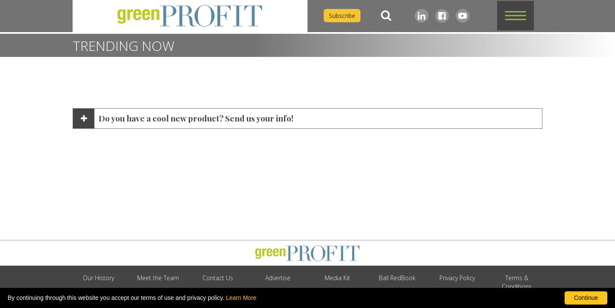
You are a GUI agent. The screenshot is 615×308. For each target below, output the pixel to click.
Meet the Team (158, 278)
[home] (190, 16)
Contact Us (217, 278)
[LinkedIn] (421, 16)
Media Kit (337, 278)
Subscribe (342, 16)
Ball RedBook (397, 278)
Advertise (277, 278)
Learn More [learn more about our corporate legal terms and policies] (241, 297)
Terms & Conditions (517, 282)
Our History (98, 278)
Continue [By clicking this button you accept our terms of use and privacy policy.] (586, 297)
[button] (515, 15)
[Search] (386, 15)
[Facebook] (442, 16)
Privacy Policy (457, 278)
